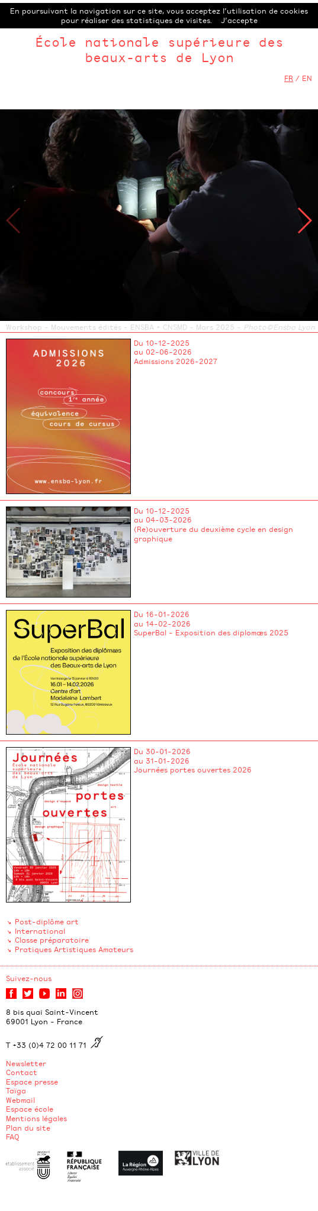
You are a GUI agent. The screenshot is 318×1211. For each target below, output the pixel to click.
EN (307, 78)
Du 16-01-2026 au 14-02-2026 (162, 619)
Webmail (20, 1100)
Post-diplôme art (47, 921)
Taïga (16, 1090)
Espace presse (32, 1081)
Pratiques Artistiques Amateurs (74, 949)
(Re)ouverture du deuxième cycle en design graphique (213, 534)
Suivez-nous (29, 978)
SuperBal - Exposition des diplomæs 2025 (211, 632)
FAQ (13, 1136)
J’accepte (239, 20)
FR (288, 78)
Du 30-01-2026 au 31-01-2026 (162, 756)
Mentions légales (36, 1118)
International (40, 931)
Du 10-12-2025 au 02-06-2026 (163, 347)
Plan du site (28, 1127)
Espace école (29, 1108)
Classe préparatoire (52, 939)
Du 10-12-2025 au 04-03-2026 (163, 515)
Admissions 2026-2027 (175, 361)
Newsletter (26, 1063)
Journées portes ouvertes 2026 (193, 769)
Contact (21, 1072)
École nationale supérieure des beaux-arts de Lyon (159, 49)
